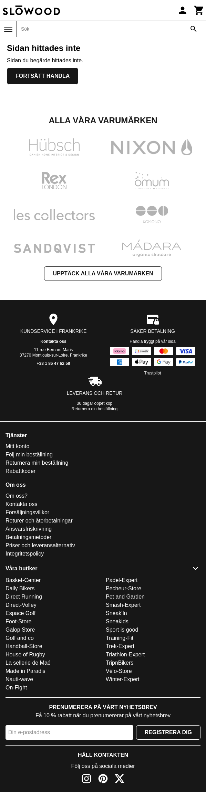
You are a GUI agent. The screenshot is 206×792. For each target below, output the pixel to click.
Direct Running (24, 597)
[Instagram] (86, 779)
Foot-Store (19, 621)
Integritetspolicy (25, 554)
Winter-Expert (123, 679)
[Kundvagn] (199, 10)
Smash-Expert (123, 605)
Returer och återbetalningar (39, 521)
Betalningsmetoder (28, 537)
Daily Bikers (20, 588)
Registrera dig (168, 732)
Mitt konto (17, 446)
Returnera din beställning (94, 408)
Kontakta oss (53, 341)
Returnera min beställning (37, 463)
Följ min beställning (29, 454)
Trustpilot (152, 373)
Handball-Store (24, 646)
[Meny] (8, 29)
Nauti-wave (19, 679)
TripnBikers (119, 663)
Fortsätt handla (43, 76)
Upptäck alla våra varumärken (103, 273)
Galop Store (20, 630)
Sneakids (117, 621)
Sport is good (122, 630)
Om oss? (17, 496)
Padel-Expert (122, 580)
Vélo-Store (119, 671)
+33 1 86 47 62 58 (53, 363)
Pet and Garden (125, 597)
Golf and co (20, 638)
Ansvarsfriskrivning (29, 529)
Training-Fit (119, 638)
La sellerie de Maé (28, 663)
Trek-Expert (120, 646)
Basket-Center (23, 580)
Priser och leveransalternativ (40, 545)
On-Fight (16, 687)
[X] (119, 779)
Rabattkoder (20, 471)
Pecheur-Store (123, 588)
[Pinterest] (103, 779)
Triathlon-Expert (125, 654)
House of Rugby (25, 654)
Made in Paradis (25, 671)
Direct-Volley (21, 605)
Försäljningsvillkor (27, 512)
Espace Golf (20, 613)
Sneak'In (116, 613)
